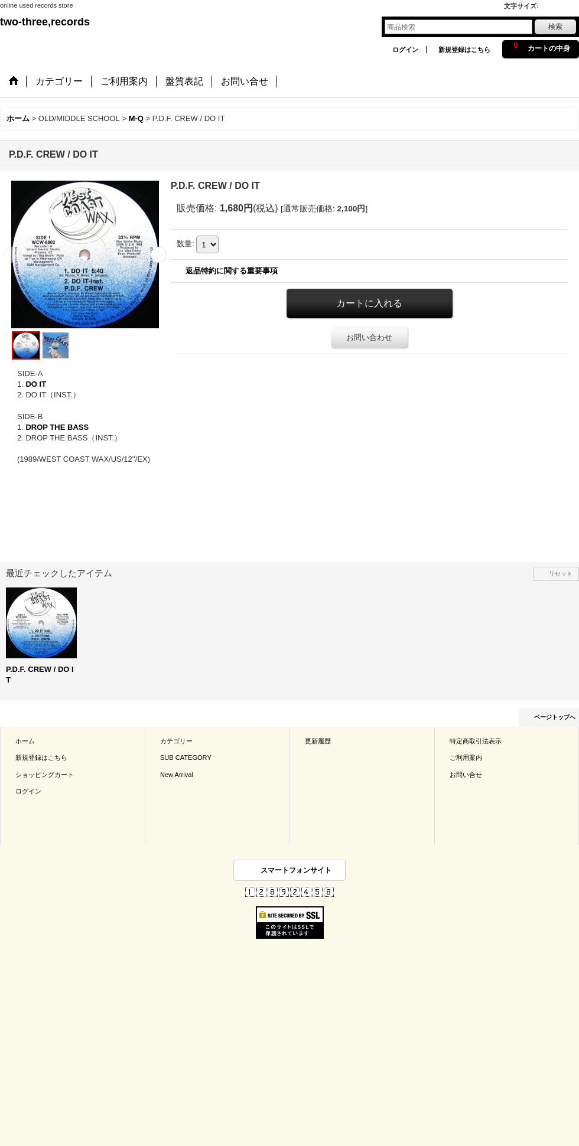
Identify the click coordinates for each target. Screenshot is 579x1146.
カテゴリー (176, 741)
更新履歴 (318, 741)
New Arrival (176, 774)
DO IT (35, 384)
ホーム (25, 741)
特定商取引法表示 (476, 741)
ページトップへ (554, 717)
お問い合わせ (369, 337)
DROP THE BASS (57, 427)
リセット (561, 573)
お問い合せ (466, 774)
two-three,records (45, 22)
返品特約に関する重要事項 (232, 270)
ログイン (405, 49)
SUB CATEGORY (186, 757)
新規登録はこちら (464, 49)
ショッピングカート (44, 774)
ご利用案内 (466, 757)
